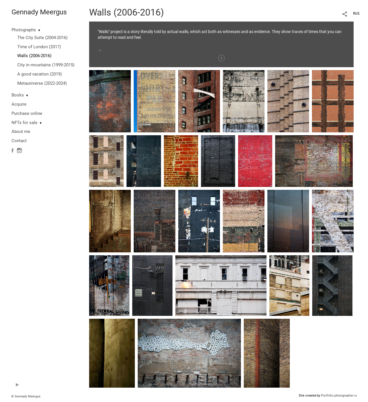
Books (18, 95)
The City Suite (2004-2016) (42, 37)
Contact (19, 140)
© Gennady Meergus (26, 396)
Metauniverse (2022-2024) (42, 83)
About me (21, 131)
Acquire (19, 104)
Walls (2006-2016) (34, 55)
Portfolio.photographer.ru (339, 395)
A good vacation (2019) (39, 74)
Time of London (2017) (39, 46)
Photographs (24, 29)
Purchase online (27, 113)
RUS (356, 13)
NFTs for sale (24, 122)
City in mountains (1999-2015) (45, 64)
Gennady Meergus (39, 12)
